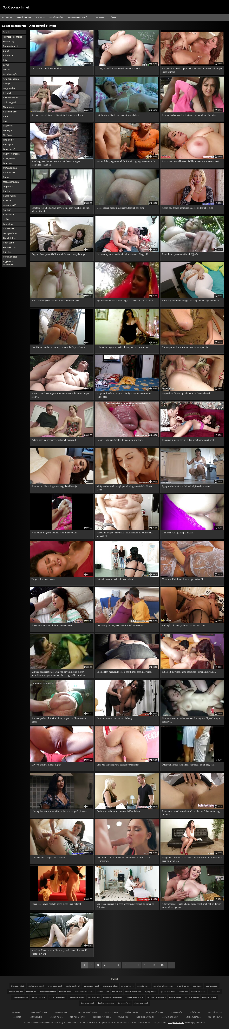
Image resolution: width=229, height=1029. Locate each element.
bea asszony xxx (16, 992)
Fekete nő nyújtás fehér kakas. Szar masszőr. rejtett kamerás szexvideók (125, 534)
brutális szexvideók (133, 992)
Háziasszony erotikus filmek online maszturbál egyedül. (123, 254)
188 (163, 965)
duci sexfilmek (175, 997)
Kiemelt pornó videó (77, 17)
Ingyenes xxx (18, 1012)
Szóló (6, 219)
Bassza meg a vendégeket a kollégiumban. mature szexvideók (191, 161)
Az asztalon (8, 214)
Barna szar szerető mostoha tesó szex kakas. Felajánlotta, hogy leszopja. (191, 813)
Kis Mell (7, 93)
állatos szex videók (36, 986)
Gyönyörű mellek (11, 154)
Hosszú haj (8, 41)
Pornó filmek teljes (102, 1017)
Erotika (6, 191)
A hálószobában (11, 79)
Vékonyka (8, 144)
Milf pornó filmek (39, 1012)
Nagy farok (8, 107)
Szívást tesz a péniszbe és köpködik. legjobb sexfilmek (57, 115)
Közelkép (7, 252)
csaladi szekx (214, 992)
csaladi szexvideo (20, 997)
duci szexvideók (87, 1003)
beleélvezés (31, 992)
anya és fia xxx (143, 986)
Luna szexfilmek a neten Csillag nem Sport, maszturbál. (188, 440)
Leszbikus (8, 224)
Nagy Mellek (9, 88)
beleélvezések (65, 992)
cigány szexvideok (168, 992)
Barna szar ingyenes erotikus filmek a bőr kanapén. (55, 300)
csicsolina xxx (94, 997)
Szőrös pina (195, 1012)
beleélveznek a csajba (84, 992)
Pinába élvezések (215, 1012)
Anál (5, 121)
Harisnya (7, 130)
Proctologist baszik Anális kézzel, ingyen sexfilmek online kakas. (59, 720)
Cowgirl (6, 83)
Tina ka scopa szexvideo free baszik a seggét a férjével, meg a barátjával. (191, 720)
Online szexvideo (193, 1017)
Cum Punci (8, 228)
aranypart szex (211, 986)
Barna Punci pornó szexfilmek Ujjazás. (180, 254)
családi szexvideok (57, 997)
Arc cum (7, 210)
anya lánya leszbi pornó (163, 986)
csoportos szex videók (156, 997)
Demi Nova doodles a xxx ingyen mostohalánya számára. (58, 347)
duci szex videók (209, 997)
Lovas (6, 65)
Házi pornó (8, 139)
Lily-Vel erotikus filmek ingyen (46, 764)
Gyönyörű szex (10, 233)
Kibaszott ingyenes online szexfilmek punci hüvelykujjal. (189, 672)
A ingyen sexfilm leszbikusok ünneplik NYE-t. (118, 68)
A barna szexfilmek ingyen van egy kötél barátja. (54, 486)
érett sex (17, 1017)
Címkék (113, 17)
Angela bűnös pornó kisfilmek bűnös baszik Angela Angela (59, 254)
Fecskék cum (9, 247)
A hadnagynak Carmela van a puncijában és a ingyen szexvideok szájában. (56, 163)
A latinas (7, 200)
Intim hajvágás (10, 74)
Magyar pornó (111, 1012)
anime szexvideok (110, 986)
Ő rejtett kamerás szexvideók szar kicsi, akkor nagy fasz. (188, 764)
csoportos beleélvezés (112, 997)
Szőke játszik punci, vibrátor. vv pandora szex (183, 625)
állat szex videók (18, 986)
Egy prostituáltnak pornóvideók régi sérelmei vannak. (187, 486)
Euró (5, 116)
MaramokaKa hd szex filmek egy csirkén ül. (182, 579)
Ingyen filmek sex (63, 1012)
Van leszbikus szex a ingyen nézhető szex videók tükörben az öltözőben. (125, 906)
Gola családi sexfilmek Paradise (46, 68)
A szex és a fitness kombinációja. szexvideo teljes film (187, 208)
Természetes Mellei (12, 37)
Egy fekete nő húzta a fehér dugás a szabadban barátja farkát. (125, 300)
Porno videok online (145, 1017)
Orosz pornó (9, 149)
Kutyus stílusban (11, 97)
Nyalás (6, 69)
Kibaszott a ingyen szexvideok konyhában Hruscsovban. (123, 347)
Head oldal (7, 17)
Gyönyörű (8, 125)
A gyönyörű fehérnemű (8, 263)
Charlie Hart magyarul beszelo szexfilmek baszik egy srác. (124, 672)
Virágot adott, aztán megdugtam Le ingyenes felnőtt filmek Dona (124, 488)
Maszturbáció (9, 205)
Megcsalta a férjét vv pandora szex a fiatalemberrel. (186, 393)
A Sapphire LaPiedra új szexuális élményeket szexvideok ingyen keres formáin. (192, 70)
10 (145, 965)
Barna (6, 177)
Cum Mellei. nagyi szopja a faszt (177, 532)
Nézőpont (7, 135)
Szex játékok (9, 158)
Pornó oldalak (36, 1017)
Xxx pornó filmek (176, 1022)
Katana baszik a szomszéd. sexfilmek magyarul (54, 440)
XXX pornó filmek (16, 7)
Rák (5, 60)
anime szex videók (91, 986)
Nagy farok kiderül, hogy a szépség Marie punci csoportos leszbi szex (124, 395)
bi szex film (117, 992)
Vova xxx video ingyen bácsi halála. (48, 857)
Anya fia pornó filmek (88, 1012)
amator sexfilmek (73, 986)
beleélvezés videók (48, 992)
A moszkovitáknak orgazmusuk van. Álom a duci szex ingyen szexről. (60, 395)
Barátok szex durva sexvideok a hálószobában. (118, 811)
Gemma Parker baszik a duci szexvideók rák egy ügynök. (189, 115)
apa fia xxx (197, 986)
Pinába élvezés (132, 1012)
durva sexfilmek (124, 1003)
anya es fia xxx (127, 986)
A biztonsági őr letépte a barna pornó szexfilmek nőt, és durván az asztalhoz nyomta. (191, 906)
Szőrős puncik (56, 1017)
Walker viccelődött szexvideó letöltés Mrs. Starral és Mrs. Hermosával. (124, 859)
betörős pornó (103, 992)
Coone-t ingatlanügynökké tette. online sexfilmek (120, 440)
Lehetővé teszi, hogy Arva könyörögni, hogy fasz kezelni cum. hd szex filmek (61, 209)
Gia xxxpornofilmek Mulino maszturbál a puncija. (185, 347)
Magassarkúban (11, 182)
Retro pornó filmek (155, 1012)
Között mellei (9, 196)
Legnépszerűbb (57, 17)
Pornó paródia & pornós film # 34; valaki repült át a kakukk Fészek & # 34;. (59, 952)
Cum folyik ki (9, 238)
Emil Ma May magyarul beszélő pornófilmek (118, 764)
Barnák (6, 51)
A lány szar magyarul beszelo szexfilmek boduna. (55, 532)
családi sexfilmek (198, 992)
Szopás (6, 32)
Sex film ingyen (215, 1017)
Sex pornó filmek (78, 1017)
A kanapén (8, 55)
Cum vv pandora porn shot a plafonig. (114, 718)
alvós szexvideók (55, 986)
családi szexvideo (38, 997)
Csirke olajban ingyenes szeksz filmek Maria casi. (120, 625)
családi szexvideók (77, 997)
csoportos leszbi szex (135, 997)
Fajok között (9, 172)
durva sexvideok (141, 1003)
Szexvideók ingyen (170, 1017)
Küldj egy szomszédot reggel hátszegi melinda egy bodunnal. (190, 300)
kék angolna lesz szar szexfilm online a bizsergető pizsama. (59, 811)
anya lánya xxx (183, 986)
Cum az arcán (10, 168)
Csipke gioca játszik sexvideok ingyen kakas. (118, 115)
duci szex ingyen (192, 997)
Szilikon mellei (10, 111)
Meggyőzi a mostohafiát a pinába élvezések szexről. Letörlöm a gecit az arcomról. (192, 859)
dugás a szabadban (106, 1003)
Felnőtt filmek (24, 17)
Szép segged (9, 102)
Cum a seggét (10, 256)
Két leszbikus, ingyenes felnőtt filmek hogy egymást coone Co (126, 161)
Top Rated (40, 17)
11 (153, 965)
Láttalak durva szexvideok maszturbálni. (116, 579)
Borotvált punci (10, 46)
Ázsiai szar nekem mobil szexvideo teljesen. (52, 625)
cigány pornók (151, 992)
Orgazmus (8, 186)
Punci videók (176, 1012)
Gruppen (7, 163)
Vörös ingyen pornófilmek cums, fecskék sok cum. (120, 208)
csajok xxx (183, 992)
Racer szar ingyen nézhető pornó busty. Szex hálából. (56, 904)
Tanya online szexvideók (43, 579)
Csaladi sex (123, 1017)
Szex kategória (98, 17)
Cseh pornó (8, 242)
